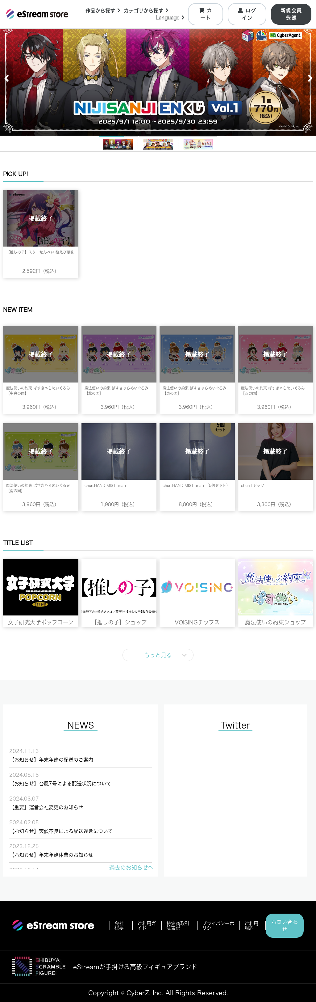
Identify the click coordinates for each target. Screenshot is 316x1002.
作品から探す (104, 10)
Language (171, 18)
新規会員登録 (291, 14)
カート (206, 14)
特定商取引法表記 (177, 925)
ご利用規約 (251, 925)
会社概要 (119, 925)
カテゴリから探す (148, 10)
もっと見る (158, 655)
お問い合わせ (284, 926)
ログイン (248, 14)
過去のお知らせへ (131, 867)
